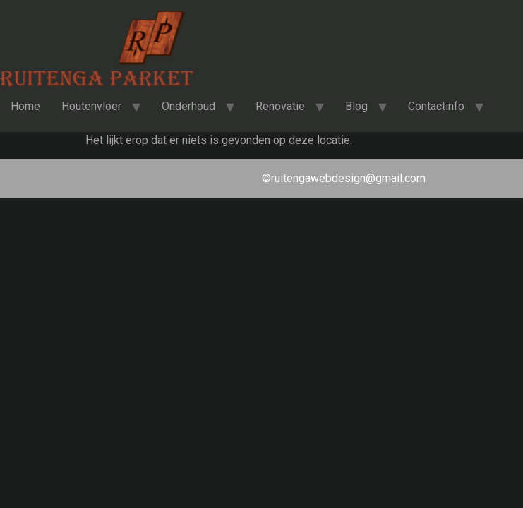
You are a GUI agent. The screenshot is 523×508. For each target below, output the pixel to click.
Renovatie (280, 106)
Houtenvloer (91, 106)
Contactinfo (436, 106)
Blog (356, 106)
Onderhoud (188, 106)
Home (25, 106)
